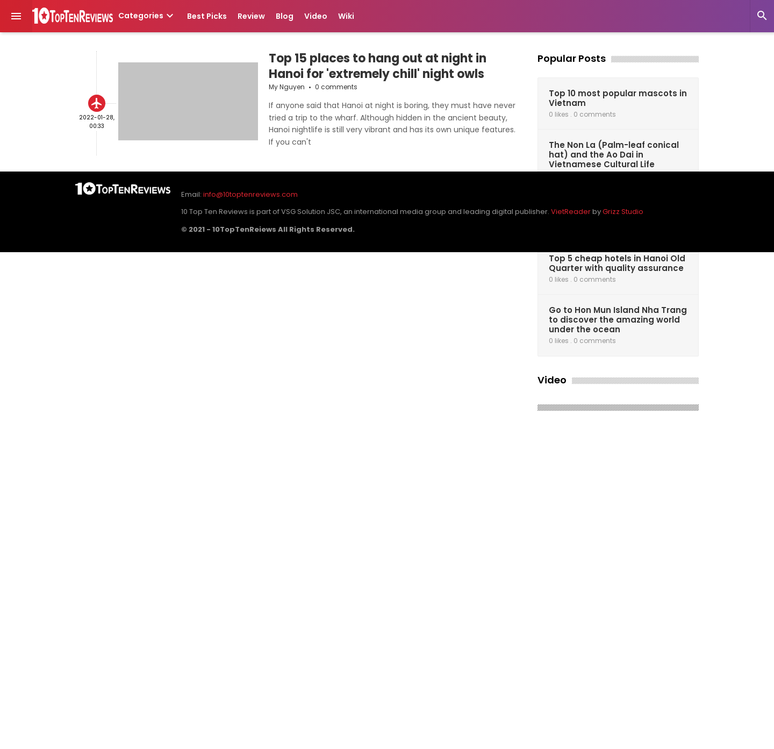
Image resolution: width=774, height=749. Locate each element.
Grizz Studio (623, 211)
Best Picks (207, 16)
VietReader (571, 211)
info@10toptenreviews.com (250, 194)
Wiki (346, 16)
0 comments (336, 86)
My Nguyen (287, 86)
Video (315, 16)
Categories (147, 15)
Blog (284, 16)
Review (251, 16)
